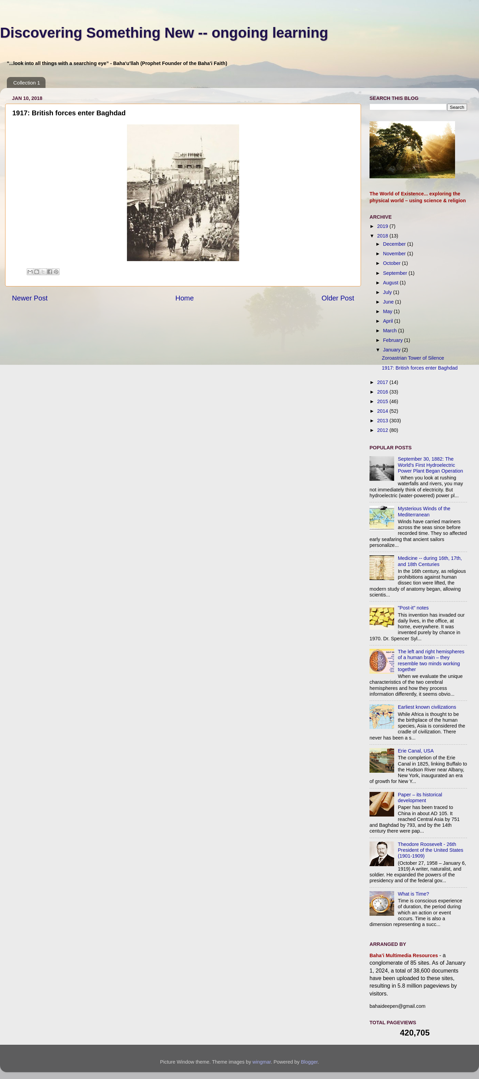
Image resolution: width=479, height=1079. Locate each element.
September (396, 273)
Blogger (309, 1062)
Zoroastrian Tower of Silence (413, 358)
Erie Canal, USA (416, 751)
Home (185, 298)
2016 (383, 392)
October (392, 263)
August (391, 282)
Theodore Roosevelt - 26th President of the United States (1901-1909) (430, 850)
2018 (383, 236)
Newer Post (30, 298)
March (390, 330)
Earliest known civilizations (427, 707)
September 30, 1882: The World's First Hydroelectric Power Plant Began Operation (430, 465)
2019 (383, 226)
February (393, 340)
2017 (383, 382)
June (389, 302)
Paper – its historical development (420, 797)
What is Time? (413, 894)
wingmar (262, 1062)
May (388, 311)
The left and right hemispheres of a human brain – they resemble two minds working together (431, 660)
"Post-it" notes (413, 608)
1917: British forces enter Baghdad (420, 368)
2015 (383, 401)
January (392, 349)
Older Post (338, 298)
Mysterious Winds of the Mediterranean (424, 511)
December (395, 244)
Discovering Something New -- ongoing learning (164, 33)
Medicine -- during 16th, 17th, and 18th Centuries (430, 561)
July (388, 292)
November (395, 253)
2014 (383, 411)
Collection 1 (26, 83)
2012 (383, 430)
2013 (383, 420)
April (388, 321)
